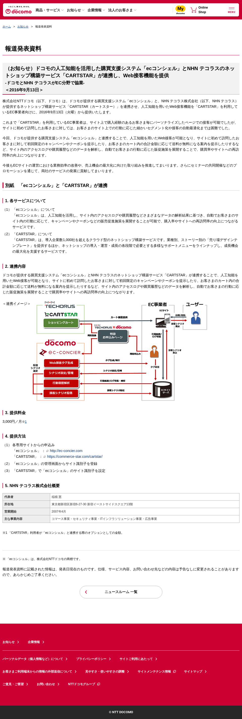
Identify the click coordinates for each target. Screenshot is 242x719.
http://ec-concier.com (64, 451)
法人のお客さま (120, 10)
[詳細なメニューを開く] (231, 10)
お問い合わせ (46, 684)
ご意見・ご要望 (13, 684)
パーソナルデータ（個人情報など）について (33, 659)
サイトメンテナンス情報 (157, 672)
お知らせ (74, 10)
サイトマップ (193, 671)
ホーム (7, 26)
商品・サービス (48, 10)
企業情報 (94, 10)
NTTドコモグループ (84, 684)
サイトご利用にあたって (136, 659)
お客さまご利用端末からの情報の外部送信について (37, 671)
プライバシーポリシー (91, 659)
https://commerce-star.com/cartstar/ (73, 457)
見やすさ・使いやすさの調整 (105, 671)
